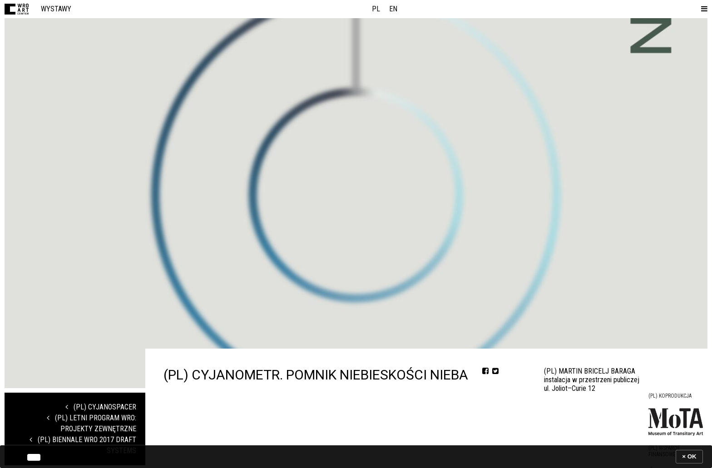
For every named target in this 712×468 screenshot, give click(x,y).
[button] (702, 9)
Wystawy (56, 9)
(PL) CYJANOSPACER (100, 407)
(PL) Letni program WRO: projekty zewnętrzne (91, 423)
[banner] (356, 456)
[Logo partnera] (675, 422)
